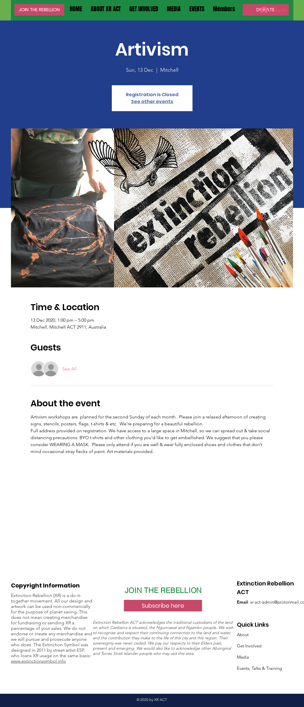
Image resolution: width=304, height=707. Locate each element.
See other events (152, 101)
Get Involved (249, 646)
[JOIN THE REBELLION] (39, 10)
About (243, 634)
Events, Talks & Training (259, 668)
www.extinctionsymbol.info (38, 661)
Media (243, 657)
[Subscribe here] (163, 605)
